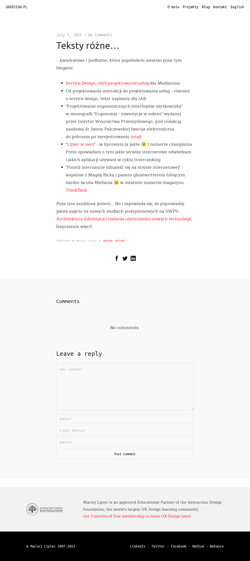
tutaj (135, 136)
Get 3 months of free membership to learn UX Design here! (137, 516)
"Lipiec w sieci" (80, 144)
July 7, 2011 (69, 35)
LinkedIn (138, 546)
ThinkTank (76, 190)
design (107, 240)
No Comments (100, 35)
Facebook (179, 546)
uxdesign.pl (16, 7)
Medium (198, 546)
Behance (217, 546)
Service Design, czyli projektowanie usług (108, 83)
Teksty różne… (88, 45)
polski (120, 240)
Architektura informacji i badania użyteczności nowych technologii (123, 218)
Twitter (158, 546)
